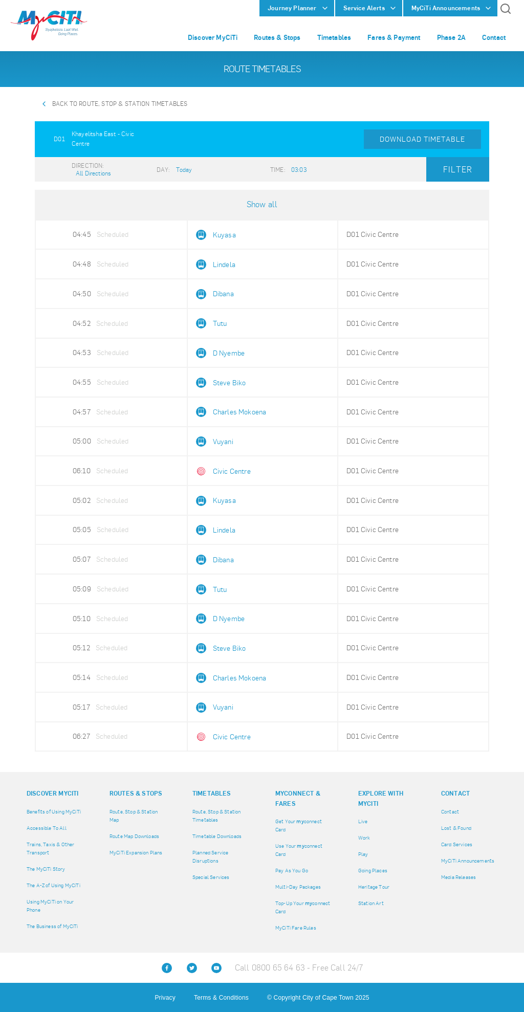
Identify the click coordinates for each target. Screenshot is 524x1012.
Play (363, 854)
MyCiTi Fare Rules (295, 928)
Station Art (371, 903)
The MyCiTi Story (46, 869)
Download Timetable (422, 139)
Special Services (211, 877)
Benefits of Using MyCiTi (54, 812)
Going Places (372, 870)
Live (363, 821)
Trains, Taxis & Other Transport (50, 848)
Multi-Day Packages (298, 887)
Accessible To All (47, 828)
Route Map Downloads (134, 836)
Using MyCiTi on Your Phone (50, 906)
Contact (450, 812)
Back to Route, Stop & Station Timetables (119, 103)
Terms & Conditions (221, 997)
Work (364, 838)
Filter (457, 169)
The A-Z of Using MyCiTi (53, 885)
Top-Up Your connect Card (302, 907)
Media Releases (458, 877)
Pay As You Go (291, 870)
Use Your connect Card (298, 850)
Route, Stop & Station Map (134, 816)
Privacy (165, 997)
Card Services (456, 844)
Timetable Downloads (217, 836)
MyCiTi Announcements (467, 861)
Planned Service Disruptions (210, 857)
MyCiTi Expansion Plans (136, 852)
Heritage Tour (373, 887)
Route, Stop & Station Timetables (216, 816)
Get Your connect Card (298, 825)
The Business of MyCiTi (52, 926)
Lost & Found (456, 828)
